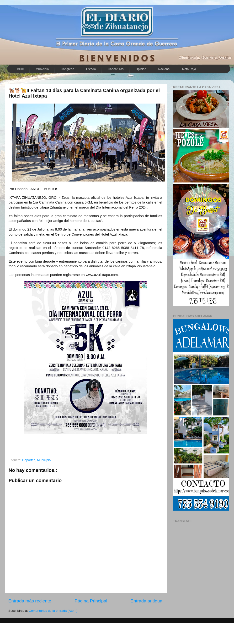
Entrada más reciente (29, 600)
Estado (91, 69)
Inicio (20, 69)
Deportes (28, 460)
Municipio (42, 69)
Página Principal (90, 600)
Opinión (141, 69)
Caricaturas (115, 69)
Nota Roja (189, 69)
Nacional (164, 69)
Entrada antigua (146, 600)
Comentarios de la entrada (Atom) (53, 610)
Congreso (67, 69)
